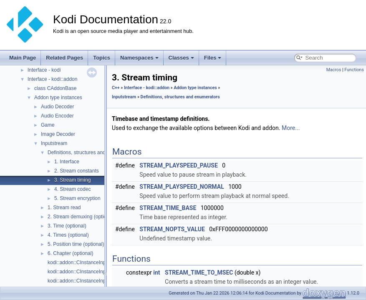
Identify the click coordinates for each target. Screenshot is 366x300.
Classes (181, 58)
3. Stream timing (72, 180)
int (156, 272)
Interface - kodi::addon (52, 79)
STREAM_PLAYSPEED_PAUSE (178, 165)
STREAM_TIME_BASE (167, 208)
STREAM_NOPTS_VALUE (171, 229)
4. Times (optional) (68, 235)
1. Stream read (64, 207)
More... (291, 128)
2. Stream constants (76, 171)
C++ (116, 87)
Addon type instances (58, 97)
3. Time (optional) (67, 226)
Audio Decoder (57, 107)
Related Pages (64, 58)
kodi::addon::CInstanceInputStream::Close (94, 272)
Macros (333, 69)
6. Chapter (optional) (70, 253)
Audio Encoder (57, 116)
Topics (101, 58)
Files (213, 58)
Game (48, 125)
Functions (354, 69)
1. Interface (66, 162)
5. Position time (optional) (76, 244)
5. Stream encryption (77, 198)
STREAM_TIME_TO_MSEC (199, 272)
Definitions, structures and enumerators (91, 152)
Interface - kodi (44, 70)
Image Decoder (58, 134)
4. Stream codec (72, 189)
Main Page (22, 58)
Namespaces (139, 58)
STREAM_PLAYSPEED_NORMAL (181, 186)
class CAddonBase (55, 88)
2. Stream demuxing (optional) (81, 217)
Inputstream (54, 143)
